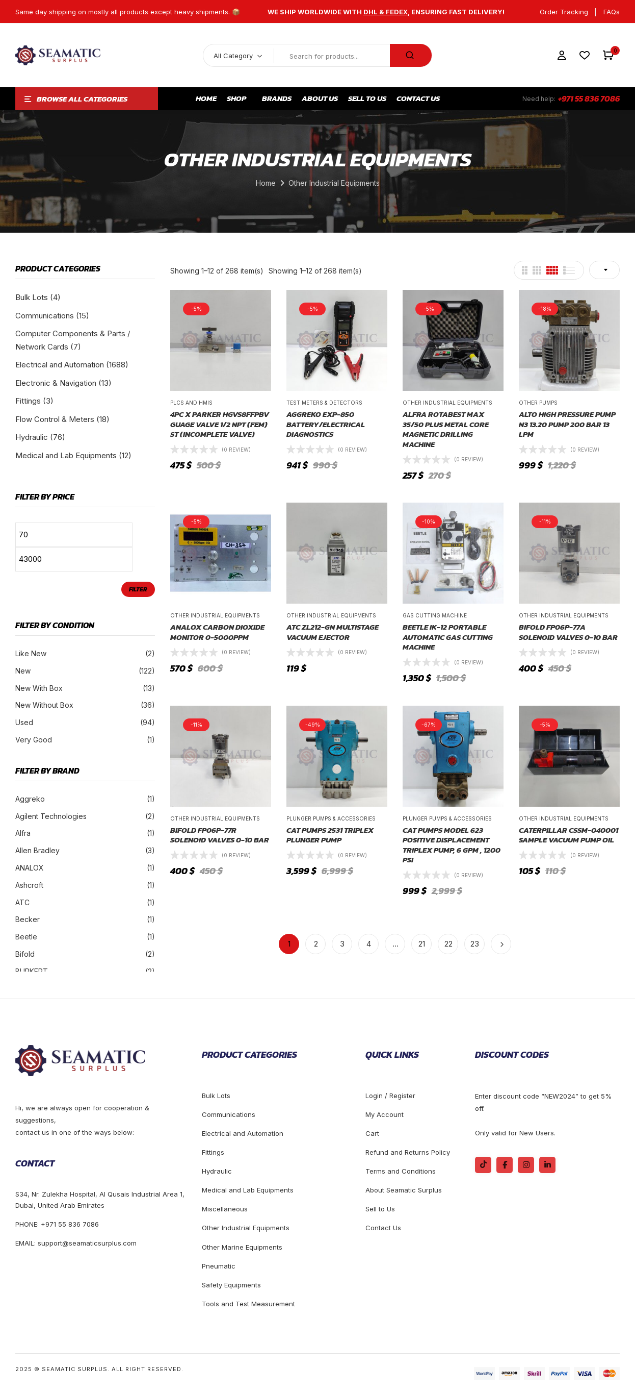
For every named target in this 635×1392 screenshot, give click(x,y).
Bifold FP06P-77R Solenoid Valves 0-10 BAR (219, 835)
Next (501, 944)
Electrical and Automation (59, 364)
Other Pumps (538, 403)
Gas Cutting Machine (435, 615)
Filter (138, 589)
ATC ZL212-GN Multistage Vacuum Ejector (332, 632)
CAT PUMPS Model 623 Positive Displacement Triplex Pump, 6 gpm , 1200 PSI (451, 845)
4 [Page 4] (368, 944)
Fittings (28, 401)
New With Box (39, 688)
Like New (30, 653)
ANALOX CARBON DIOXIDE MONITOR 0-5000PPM (217, 632)
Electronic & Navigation (55, 383)
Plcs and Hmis (191, 403)
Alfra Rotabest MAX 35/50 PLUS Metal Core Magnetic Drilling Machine (446, 429)
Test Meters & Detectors (324, 403)
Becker (27, 919)
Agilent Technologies (51, 816)
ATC (22, 902)
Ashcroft (29, 885)
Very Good (33, 739)
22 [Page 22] (448, 944)
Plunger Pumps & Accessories (331, 818)
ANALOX (29, 867)
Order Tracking (564, 12)
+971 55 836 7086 (589, 98)
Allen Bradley (37, 850)
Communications (44, 315)
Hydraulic (31, 437)
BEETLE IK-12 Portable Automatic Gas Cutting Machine (448, 637)
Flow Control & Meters (54, 419)
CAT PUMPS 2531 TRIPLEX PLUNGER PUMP (330, 835)
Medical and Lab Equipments (66, 455)
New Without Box (44, 705)
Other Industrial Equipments (447, 403)
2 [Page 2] (316, 944)
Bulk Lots (31, 297)
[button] (608, 55)
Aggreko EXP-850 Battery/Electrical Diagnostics (325, 424)
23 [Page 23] (474, 944)
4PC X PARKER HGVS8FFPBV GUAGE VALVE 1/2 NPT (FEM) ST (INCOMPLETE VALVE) (219, 424)
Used (24, 722)
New (23, 670)
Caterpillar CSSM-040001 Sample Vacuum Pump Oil (568, 835)
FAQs (611, 12)
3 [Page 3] (342, 944)
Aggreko (30, 798)
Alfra (23, 833)
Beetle (26, 936)
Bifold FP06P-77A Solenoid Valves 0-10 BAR (568, 632)
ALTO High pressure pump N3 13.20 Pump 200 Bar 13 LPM (567, 424)
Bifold (25, 954)
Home (266, 183)
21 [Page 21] (421, 944)
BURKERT (31, 971)
